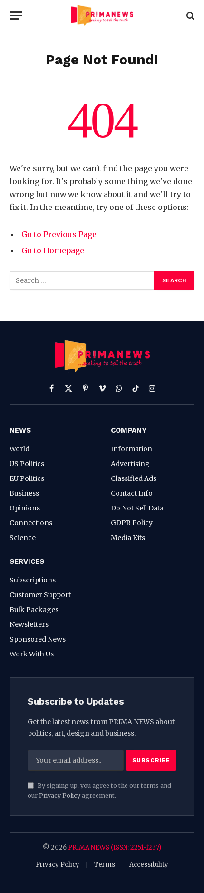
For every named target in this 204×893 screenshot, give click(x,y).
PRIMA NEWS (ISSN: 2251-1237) (114, 847)
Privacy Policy (59, 795)
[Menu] (16, 15)
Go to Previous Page (59, 234)
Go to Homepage (52, 250)
